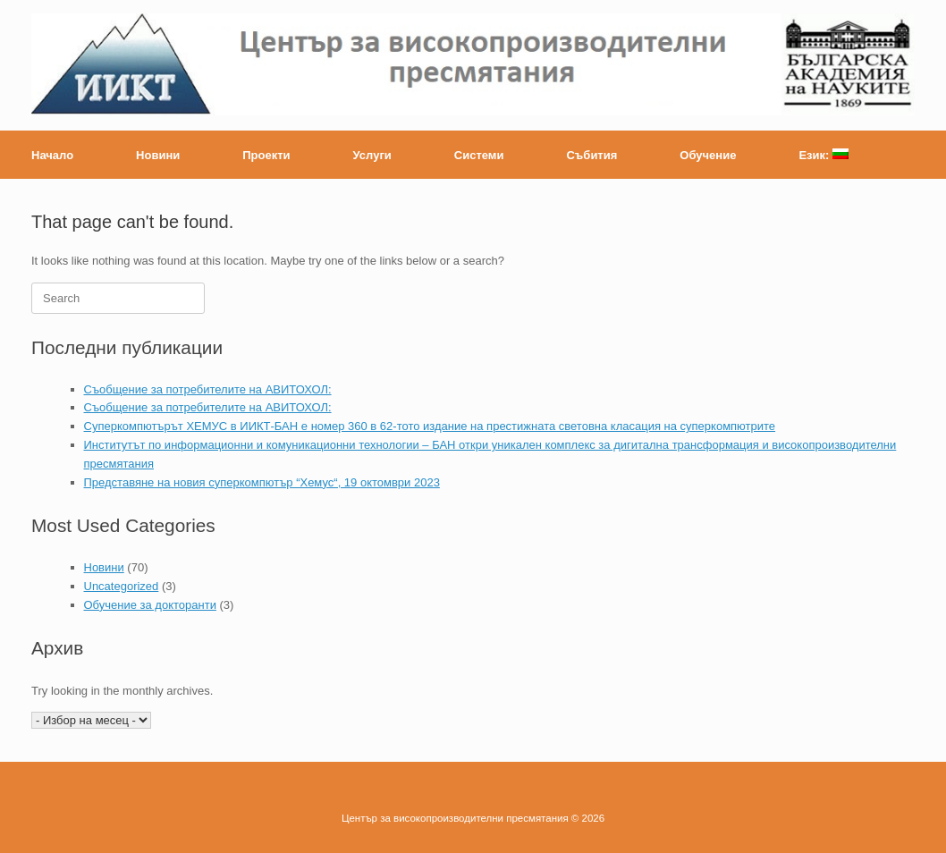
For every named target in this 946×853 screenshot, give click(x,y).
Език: (823, 155)
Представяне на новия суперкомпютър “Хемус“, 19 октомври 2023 (262, 482)
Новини (158, 155)
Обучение (708, 155)
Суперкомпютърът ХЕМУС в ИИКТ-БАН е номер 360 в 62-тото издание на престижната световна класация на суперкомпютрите (430, 426)
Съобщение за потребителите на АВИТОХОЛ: (208, 389)
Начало (52, 155)
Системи (479, 155)
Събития (591, 155)
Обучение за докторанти (150, 605)
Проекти (266, 155)
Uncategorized (121, 586)
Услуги (372, 155)
